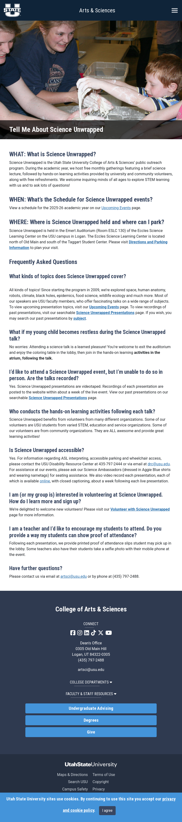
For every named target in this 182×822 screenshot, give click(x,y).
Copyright (100, 782)
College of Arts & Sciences (91, 609)
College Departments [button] (91, 682)
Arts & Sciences (97, 10)
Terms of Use (103, 774)
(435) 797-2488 (91, 660)
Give (91, 732)
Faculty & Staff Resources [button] (91, 694)
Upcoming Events (116, 208)
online (45, 481)
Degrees (91, 720)
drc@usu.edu (159, 464)
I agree (107, 810)
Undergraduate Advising (91, 708)
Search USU (78, 782)
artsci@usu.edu (73, 576)
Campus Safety (75, 789)
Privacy (98, 789)
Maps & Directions (72, 774)
